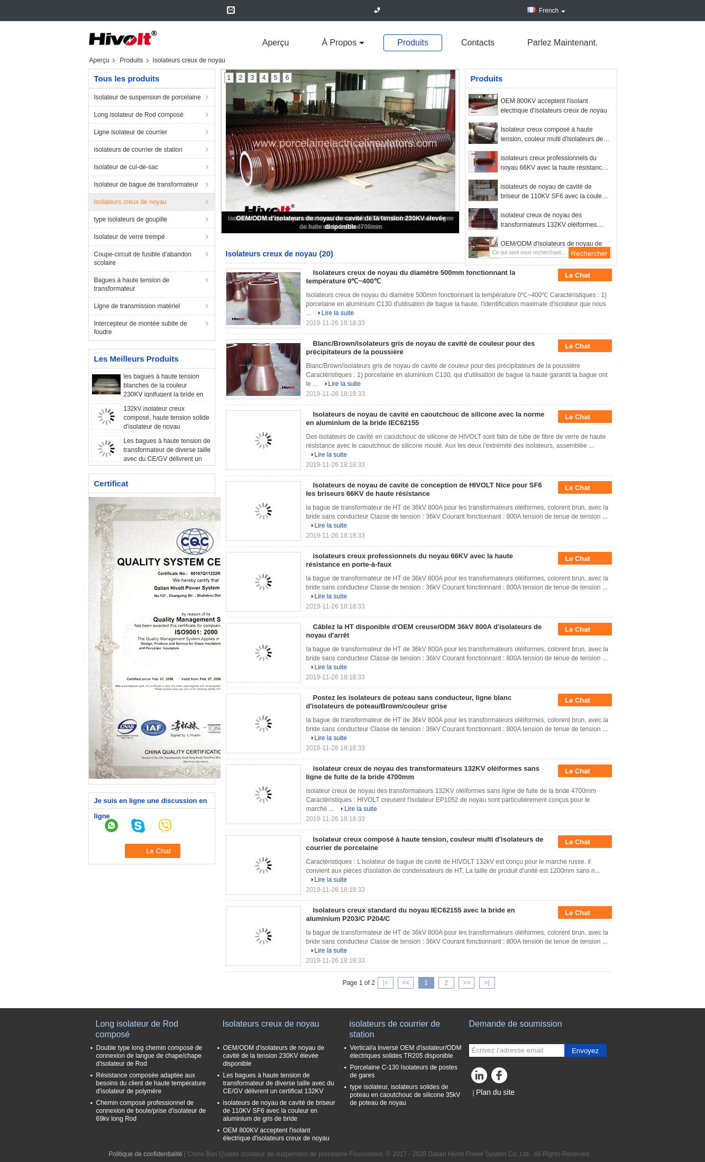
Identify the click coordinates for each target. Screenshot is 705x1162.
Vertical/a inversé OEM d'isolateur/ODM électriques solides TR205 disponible (406, 1051)
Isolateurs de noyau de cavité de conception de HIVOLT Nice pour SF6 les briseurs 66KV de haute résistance (424, 489)
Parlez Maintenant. (562, 42)
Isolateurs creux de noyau (130, 202)
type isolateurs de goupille (131, 219)
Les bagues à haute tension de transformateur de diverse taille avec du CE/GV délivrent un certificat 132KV (278, 1083)
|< (385, 982)
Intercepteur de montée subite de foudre (140, 328)
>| (486, 982)
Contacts (478, 42)
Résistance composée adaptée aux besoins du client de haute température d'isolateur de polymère (151, 1083)
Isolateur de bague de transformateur (146, 184)
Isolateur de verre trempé (129, 237)
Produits (412, 42)
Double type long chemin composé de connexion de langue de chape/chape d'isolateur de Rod (149, 1055)
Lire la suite (338, 313)
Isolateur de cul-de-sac (126, 167)
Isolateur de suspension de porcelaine (147, 97)
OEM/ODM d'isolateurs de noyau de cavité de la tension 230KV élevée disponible (274, 1055)
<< (405, 982)
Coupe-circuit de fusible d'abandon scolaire (142, 258)
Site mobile (488, 1105)
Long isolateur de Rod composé (139, 114)
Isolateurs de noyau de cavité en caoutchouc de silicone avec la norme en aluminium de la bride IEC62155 (425, 418)
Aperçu (275, 42)
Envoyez (585, 1051)
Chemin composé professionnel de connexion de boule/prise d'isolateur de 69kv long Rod (151, 1110)
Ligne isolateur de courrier (131, 132)
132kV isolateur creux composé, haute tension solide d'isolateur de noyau (166, 417)
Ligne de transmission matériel (137, 306)
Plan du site (495, 1092)
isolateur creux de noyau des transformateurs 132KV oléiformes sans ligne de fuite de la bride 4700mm (555, 220)
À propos (339, 42)
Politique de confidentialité (145, 1154)
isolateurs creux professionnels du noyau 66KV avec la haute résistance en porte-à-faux (553, 163)
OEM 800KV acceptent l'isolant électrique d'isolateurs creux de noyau (554, 105)
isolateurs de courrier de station (138, 149)
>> (466, 982)
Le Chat (585, 275)
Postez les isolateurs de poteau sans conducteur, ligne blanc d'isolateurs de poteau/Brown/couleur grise (409, 702)
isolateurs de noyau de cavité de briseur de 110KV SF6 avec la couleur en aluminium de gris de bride (554, 192)
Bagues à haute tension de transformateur (132, 284)
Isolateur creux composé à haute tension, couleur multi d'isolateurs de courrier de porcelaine (552, 135)
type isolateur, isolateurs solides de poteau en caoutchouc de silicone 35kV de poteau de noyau (405, 1094)
